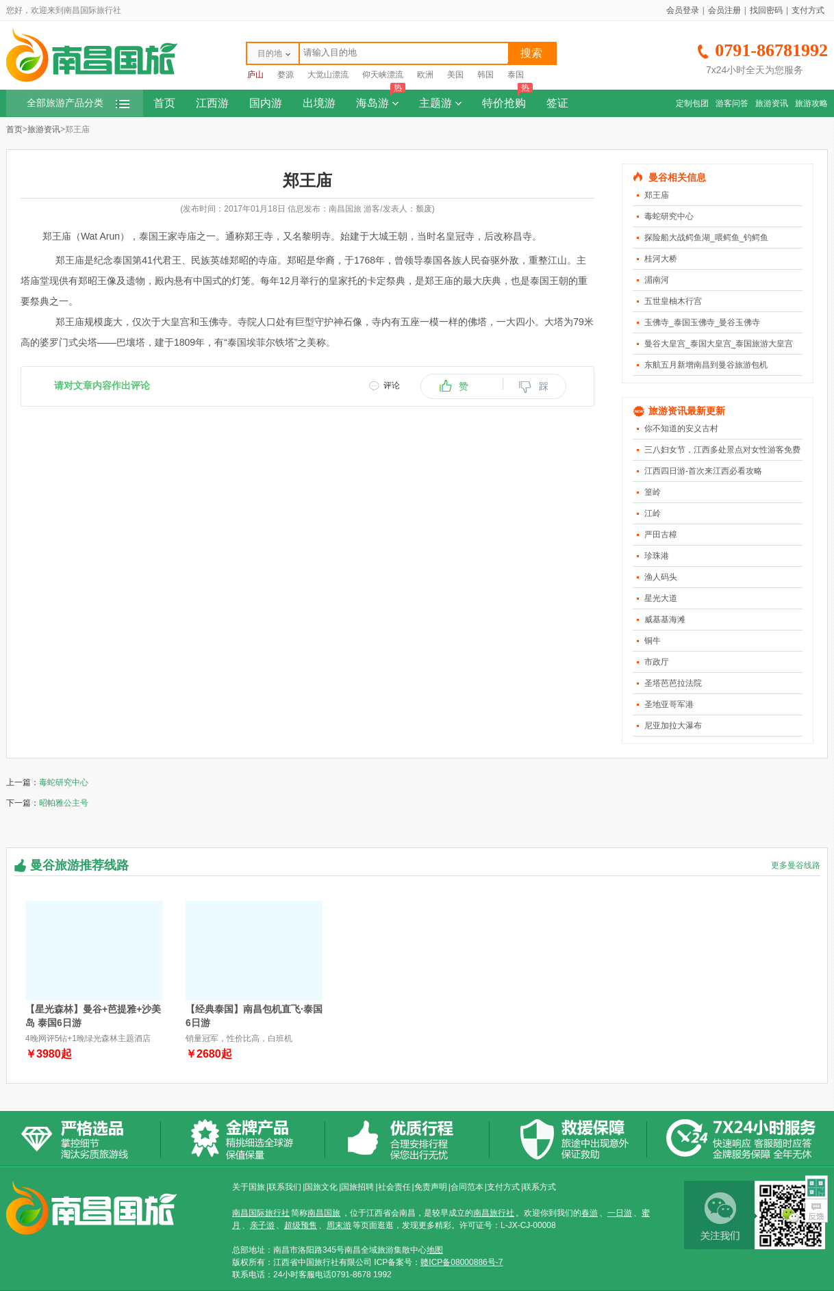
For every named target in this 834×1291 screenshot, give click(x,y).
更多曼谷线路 (795, 865)
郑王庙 (656, 195)
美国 (455, 74)
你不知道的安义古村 (681, 428)
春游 (589, 1213)
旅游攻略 (811, 103)
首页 (164, 103)
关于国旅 (248, 1187)
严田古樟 (660, 534)
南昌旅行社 (493, 1213)
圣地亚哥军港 (669, 704)
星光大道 (660, 598)
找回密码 (766, 10)
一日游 (619, 1213)
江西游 (212, 103)
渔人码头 (660, 577)
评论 (391, 385)
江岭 (652, 513)
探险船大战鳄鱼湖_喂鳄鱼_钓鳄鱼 (706, 237)
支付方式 (808, 10)
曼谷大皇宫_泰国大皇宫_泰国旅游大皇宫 (718, 343)
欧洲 (425, 74)
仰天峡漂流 (382, 74)
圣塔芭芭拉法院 (673, 683)
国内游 (265, 103)
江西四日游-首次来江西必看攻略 (703, 471)
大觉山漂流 (328, 74)
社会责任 (394, 1187)
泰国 (515, 74)
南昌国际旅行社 (261, 1213)
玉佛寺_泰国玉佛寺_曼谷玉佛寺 (702, 322)
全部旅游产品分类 (78, 103)
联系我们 (284, 1187)
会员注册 (724, 10)
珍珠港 (656, 556)
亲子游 (262, 1225)
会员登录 (682, 10)
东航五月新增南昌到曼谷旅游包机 (706, 365)
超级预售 (300, 1225)
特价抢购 (507, 99)
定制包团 (692, 103)
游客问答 (732, 103)
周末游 (339, 1225)
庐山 (255, 74)
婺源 (285, 74)
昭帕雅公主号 (63, 803)
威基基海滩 (664, 619)
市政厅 (656, 662)
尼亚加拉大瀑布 (673, 725)
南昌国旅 (323, 1213)
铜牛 (652, 641)
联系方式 (539, 1187)
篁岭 (652, 492)
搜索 (531, 53)
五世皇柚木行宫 (673, 301)
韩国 (485, 74)
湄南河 (656, 280)
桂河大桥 (660, 259)
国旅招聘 (357, 1187)
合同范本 (467, 1187)
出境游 (319, 103)
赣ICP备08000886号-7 (461, 1262)
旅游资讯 (771, 103)
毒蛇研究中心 (669, 216)
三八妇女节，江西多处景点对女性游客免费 (722, 450)
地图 (435, 1250)
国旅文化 (321, 1187)
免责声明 (430, 1187)
